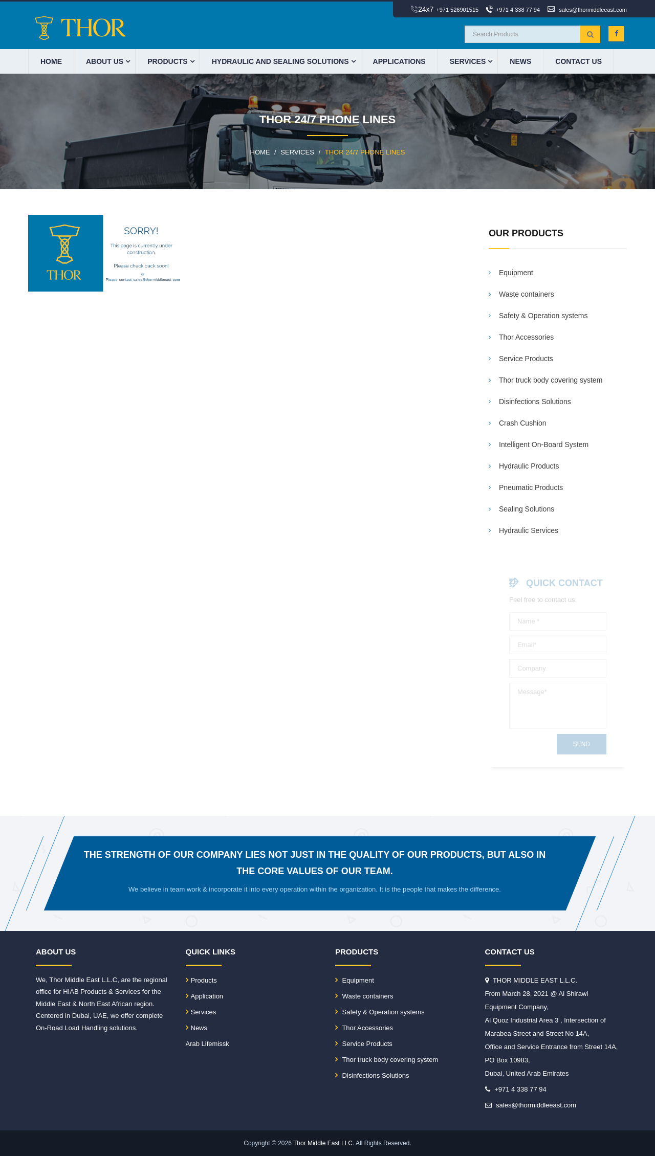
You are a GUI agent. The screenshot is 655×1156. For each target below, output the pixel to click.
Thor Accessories (364, 1028)
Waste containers (364, 996)
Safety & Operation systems (380, 1012)
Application (205, 996)
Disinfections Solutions (372, 1075)
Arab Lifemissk (207, 1044)
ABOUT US (104, 61)
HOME (51, 61)
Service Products (363, 1044)
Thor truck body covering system (386, 1059)
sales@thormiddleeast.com (593, 10)
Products (201, 980)
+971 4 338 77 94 (518, 10)
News (520, 61)
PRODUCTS (167, 61)
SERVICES (297, 152)
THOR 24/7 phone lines (365, 152)
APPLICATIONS (399, 61)
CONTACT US (578, 61)
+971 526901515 (457, 10)
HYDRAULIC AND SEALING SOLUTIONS (280, 61)
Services (468, 61)
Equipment (354, 980)
